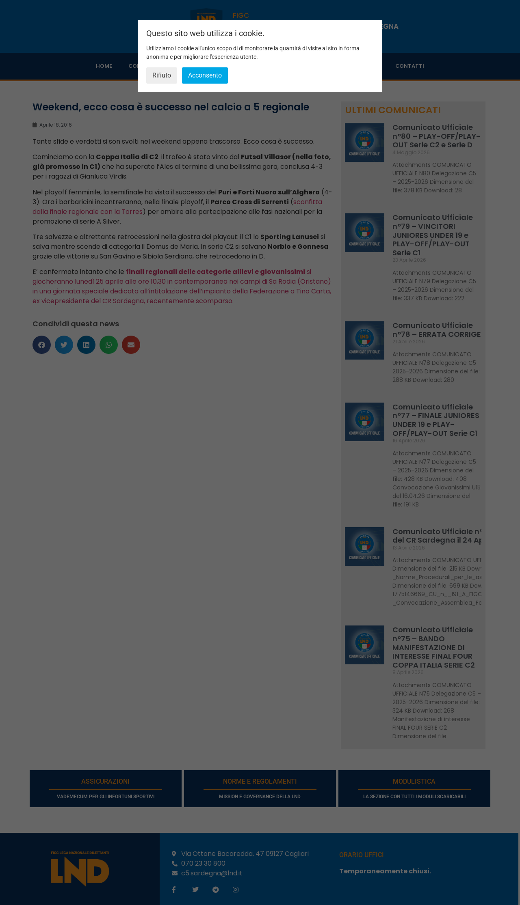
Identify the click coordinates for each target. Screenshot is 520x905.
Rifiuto (161, 75)
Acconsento (205, 75)
